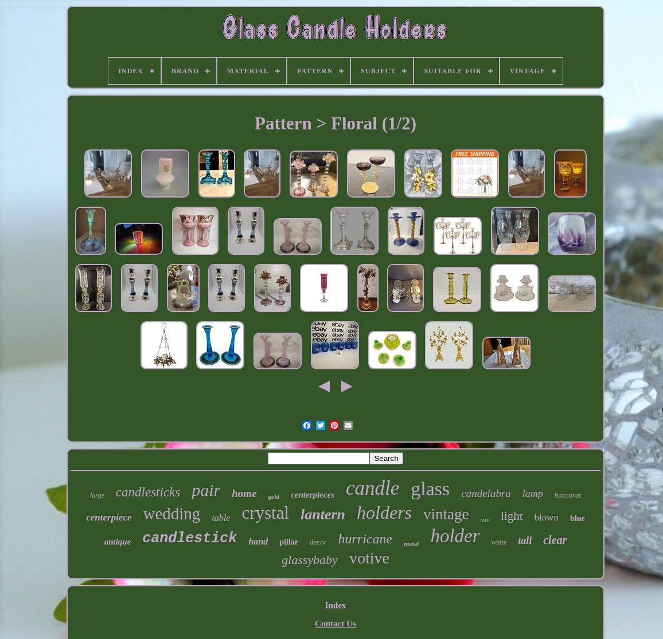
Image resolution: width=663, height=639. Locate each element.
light (512, 516)
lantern (323, 514)
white (499, 542)
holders (384, 512)
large (97, 495)
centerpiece (108, 517)
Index (335, 605)
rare (485, 520)
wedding (172, 513)
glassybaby (310, 560)
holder (454, 536)
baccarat (568, 495)
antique (117, 541)
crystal (265, 513)
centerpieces (312, 494)
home (244, 493)
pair (206, 489)
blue (577, 518)
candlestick (189, 538)
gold (274, 496)
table (221, 518)
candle (372, 488)
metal (411, 543)
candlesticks (148, 492)
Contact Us (335, 623)
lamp (532, 493)
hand (258, 541)
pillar (288, 542)
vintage (446, 514)
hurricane (365, 538)
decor (318, 542)
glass (430, 488)
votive (369, 558)
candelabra (486, 493)
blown (547, 517)
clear (555, 540)
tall (525, 540)
